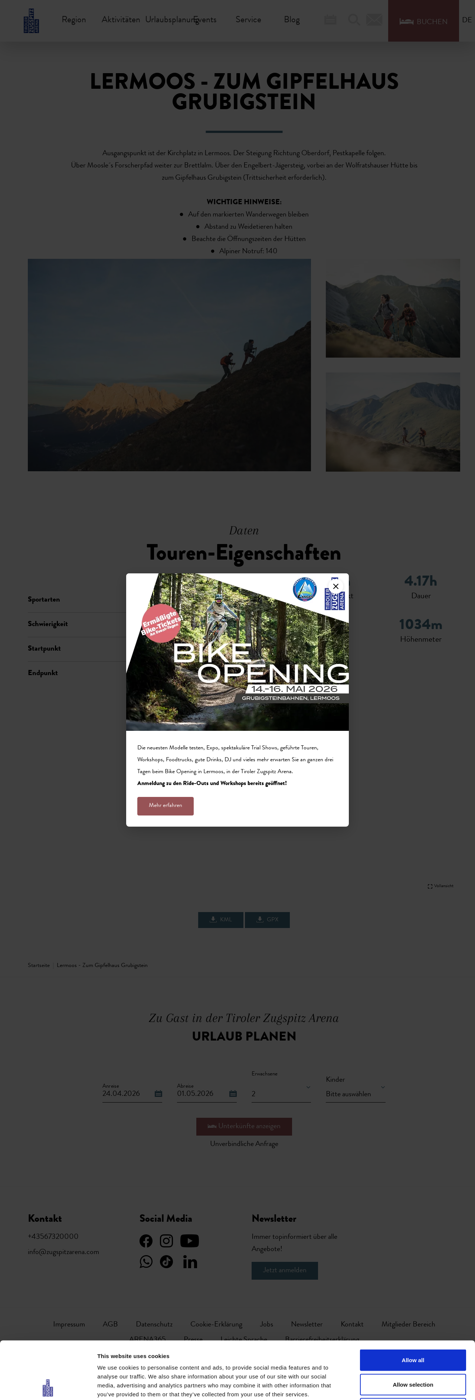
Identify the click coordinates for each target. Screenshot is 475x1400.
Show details (389, 1385)
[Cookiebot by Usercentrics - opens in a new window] (48, 1385)
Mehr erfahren (165, 806)
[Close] (335, 586)
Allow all (413, 1302)
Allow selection (413, 1327)
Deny (413, 1351)
